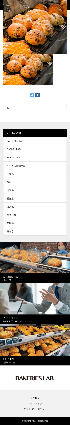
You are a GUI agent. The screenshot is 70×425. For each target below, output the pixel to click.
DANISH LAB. (14, 149)
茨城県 (10, 223)
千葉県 (10, 174)
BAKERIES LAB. (15, 141)
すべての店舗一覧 (16, 165)
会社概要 (35, 398)
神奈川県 (11, 215)
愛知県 (10, 198)
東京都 (10, 206)
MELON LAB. (14, 157)
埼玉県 (10, 190)
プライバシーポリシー (35, 409)
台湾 (9, 182)
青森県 (10, 231)
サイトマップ (35, 403)
